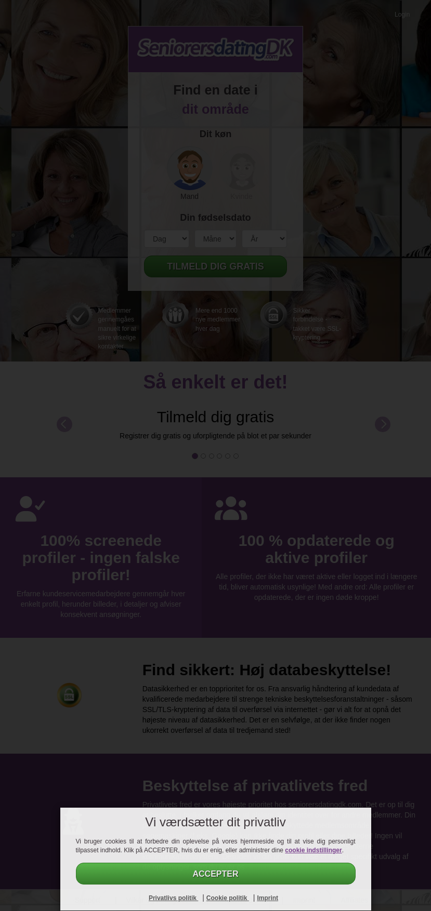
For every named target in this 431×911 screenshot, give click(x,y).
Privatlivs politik (173, 898)
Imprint (267, 898)
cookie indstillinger (313, 850)
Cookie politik (227, 898)
